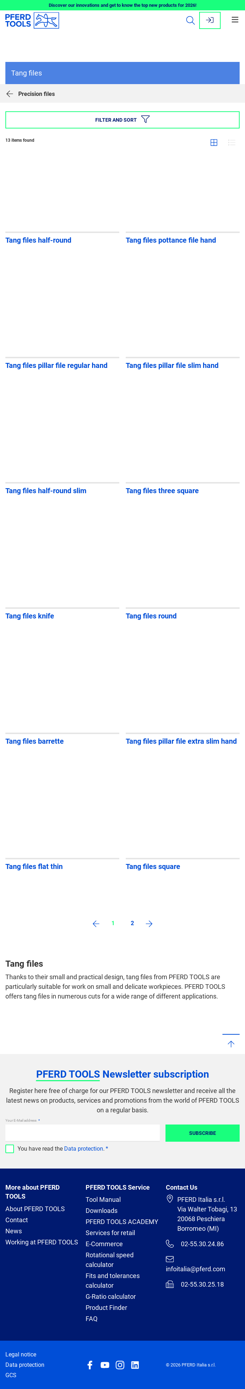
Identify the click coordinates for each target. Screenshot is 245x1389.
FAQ (91, 1318)
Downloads (101, 1210)
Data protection (83, 1148)
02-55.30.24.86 (195, 1244)
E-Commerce (104, 1244)
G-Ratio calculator (111, 1296)
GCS (10, 1375)
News (13, 1231)
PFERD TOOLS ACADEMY (122, 1221)
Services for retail (110, 1233)
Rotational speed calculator (110, 1259)
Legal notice (20, 1354)
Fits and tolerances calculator (113, 1280)
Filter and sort (122, 119)
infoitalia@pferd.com (195, 1264)
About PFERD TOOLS (35, 1209)
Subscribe (202, 1133)
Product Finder (106, 1307)
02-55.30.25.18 (195, 1284)
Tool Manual (103, 1199)
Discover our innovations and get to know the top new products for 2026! (123, 5)
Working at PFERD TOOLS (41, 1242)
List (231, 142)
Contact (16, 1220)
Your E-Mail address (21, 1120)
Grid (214, 142)
